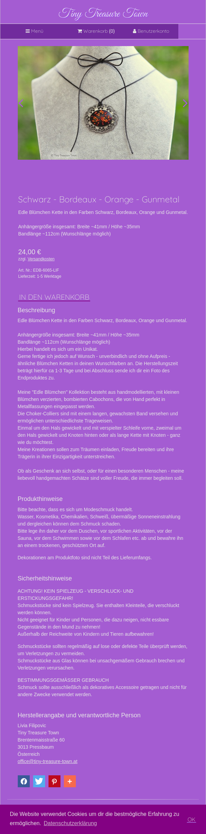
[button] (24, 781)
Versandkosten (41, 259)
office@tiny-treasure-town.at (48, 761)
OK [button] (191, 819)
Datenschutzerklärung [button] (70, 823)
